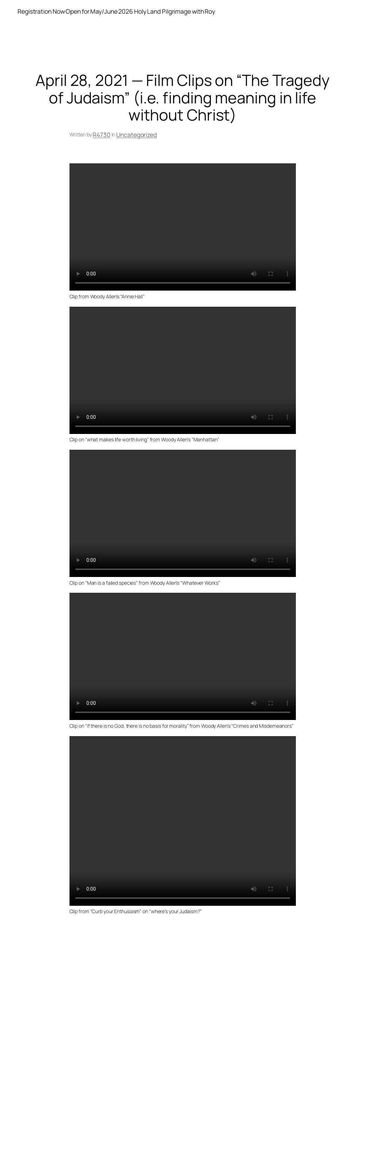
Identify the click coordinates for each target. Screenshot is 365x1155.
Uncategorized (136, 134)
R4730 (102, 134)
